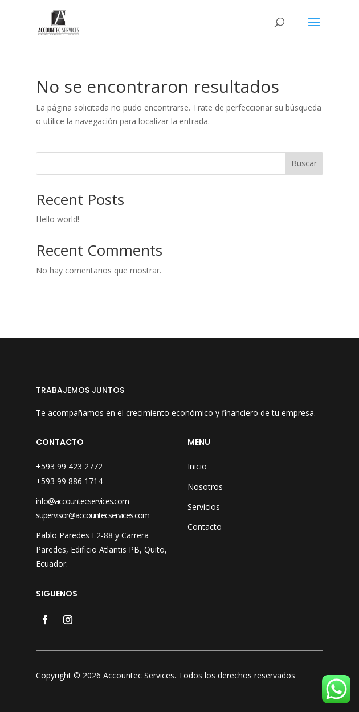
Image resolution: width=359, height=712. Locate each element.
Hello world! (57, 219)
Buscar (304, 163)
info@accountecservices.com (82, 501)
